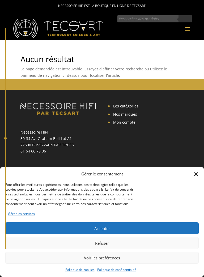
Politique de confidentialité (116, 269)
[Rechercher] (185, 18)
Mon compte (124, 122)
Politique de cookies (80, 269)
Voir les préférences (102, 257)
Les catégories (125, 106)
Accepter (102, 228)
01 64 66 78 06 (33, 151)
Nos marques (125, 114)
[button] (196, 174)
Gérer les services (21, 213)
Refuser (102, 243)
